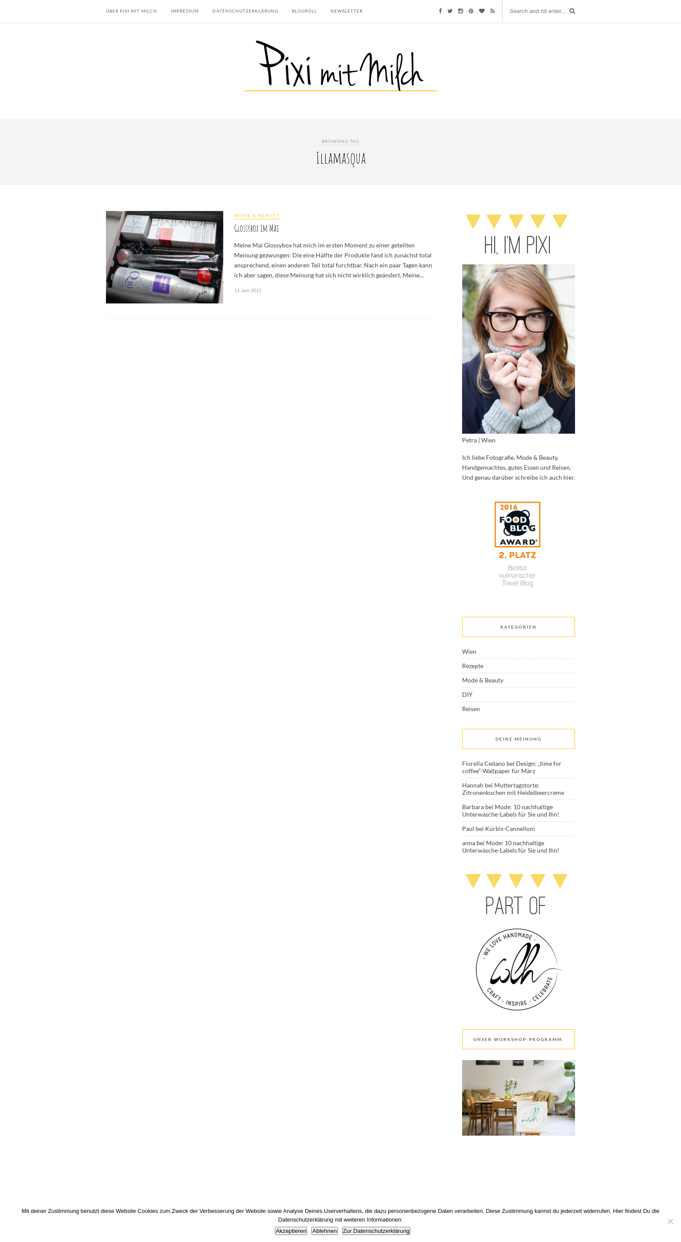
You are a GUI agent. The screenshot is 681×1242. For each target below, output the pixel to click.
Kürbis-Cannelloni (510, 828)
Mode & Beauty (257, 215)
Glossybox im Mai (256, 228)
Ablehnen (324, 1231)
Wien (469, 651)
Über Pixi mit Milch (131, 10)
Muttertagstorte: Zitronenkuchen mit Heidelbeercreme (513, 788)
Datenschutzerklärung (245, 10)
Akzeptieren (291, 1231)
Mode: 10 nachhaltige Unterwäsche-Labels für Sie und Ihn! (510, 810)
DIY (467, 694)
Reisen (471, 708)
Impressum (185, 10)
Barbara (473, 806)
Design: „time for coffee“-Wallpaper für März (512, 767)
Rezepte (472, 665)
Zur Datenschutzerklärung (376, 1231)
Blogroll (304, 10)
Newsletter (347, 10)
